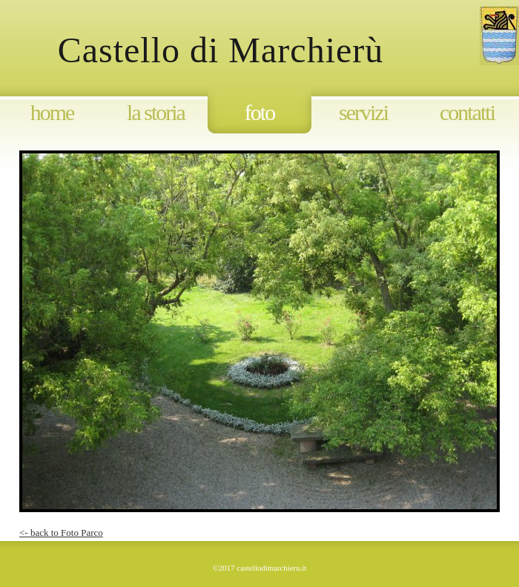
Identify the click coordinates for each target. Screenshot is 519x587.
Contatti (467, 112)
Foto (259, 112)
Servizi (363, 112)
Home (52, 112)
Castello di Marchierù (245, 50)
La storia (156, 112)
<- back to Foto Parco (61, 532)
